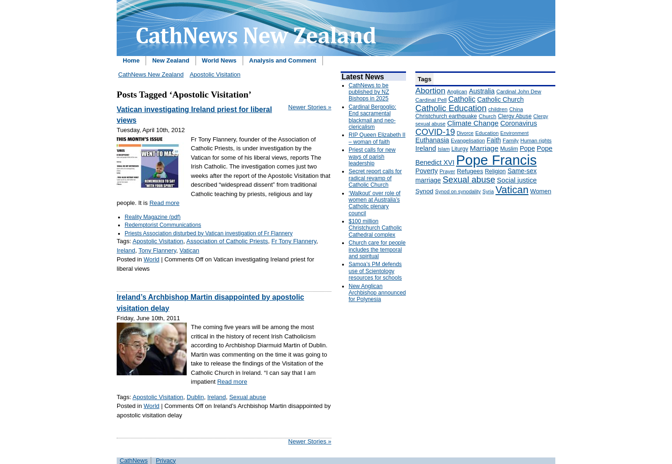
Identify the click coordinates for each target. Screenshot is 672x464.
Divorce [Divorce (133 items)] (465, 133)
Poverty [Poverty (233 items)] (426, 171)
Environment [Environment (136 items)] (514, 133)
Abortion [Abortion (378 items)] (430, 90)
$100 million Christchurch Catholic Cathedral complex (375, 228)
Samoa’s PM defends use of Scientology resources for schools (375, 271)
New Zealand (170, 60)
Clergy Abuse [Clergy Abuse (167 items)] (515, 116)
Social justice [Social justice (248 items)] (517, 180)
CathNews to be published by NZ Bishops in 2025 (369, 92)
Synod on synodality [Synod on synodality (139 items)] (458, 191)
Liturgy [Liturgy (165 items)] (459, 149)
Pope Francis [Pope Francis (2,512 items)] (496, 160)
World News (219, 60)
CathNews (134, 460)
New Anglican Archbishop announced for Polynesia (377, 293)
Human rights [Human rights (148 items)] (536, 140)
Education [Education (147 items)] (486, 133)
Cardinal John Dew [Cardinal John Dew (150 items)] (519, 91)
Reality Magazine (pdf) (153, 217)
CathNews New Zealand (150, 74)
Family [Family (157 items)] (510, 140)
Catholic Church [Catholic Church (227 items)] (500, 99)
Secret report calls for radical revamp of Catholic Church (375, 178)
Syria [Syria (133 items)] (488, 191)
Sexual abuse (247, 397)
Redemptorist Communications (163, 225)
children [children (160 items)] (497, 109)
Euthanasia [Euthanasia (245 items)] (432, 140)
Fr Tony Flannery (293, 241)
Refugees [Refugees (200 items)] (470, 171)
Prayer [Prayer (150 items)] (447, 171)
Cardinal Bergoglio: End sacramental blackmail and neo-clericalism (372, 117)
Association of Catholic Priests (227, 241)
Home (131, 60)
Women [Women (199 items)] (540, 191)
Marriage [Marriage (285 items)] (484, 148)
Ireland (126, 250)
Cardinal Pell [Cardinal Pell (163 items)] (431, 100)
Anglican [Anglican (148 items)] (457, 91)
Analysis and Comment (282, 60)
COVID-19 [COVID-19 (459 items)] (435, 132)
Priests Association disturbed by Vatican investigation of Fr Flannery (209, 233)
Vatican (189, 250)
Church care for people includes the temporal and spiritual (377, 249)
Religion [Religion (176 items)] (495, 171)
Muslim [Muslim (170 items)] (509, 149)
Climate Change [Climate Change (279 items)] (472, 123)
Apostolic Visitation (214, 74)
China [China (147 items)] (516, 109)
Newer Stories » (309, 107)
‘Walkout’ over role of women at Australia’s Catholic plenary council (374, 203)
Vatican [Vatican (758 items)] (512, 190)
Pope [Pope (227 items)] (527, 148)
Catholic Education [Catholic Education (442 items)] (451, 108)
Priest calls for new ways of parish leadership (372, 157)
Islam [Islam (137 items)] (444, 149)
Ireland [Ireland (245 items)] (425, 148)
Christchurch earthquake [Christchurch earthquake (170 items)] (446, 116)
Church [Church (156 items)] (488, 116)
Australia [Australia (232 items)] (482, 91)
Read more (164, 202)
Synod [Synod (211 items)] (424, 191)
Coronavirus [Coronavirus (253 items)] (518, 123)
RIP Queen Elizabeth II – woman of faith (377, 138)
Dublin (195, 397)
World (152, 259)
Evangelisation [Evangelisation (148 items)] (468, 140)
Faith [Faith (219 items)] (494, 140)
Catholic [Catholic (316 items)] (462, 99)
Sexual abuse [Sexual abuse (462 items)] (468, 179)
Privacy (166, 460)
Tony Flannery (157, 250)
